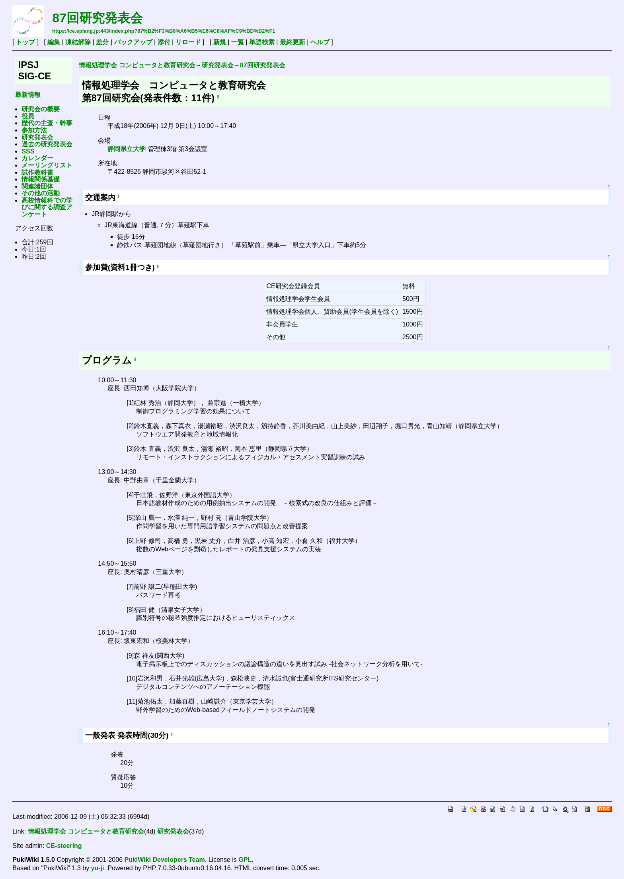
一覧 (237, 42)
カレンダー (37, 158)
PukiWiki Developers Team (165, 859)
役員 (27, 116)
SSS (27, 151)
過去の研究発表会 (46, 144)
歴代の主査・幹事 (46, 123)
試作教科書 (37, 172)
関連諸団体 (37, 186)
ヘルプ (320, 42)
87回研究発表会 (97, 18)
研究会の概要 (40, 109)
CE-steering (64, 845)
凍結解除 (78, 42)
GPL (245, 859)
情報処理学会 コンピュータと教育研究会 (137, 65)
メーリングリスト (46, 165)
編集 (53, 42)
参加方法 (34, 130)
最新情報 (28, 94)
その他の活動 (40, 193)
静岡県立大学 (126, 149)
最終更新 (292, 42)
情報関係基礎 (40, 179)
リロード (188, 42)
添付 (164, 42)
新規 (219, 42)
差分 (102, 42)
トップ (25, 42)
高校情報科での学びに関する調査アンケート (46, 207)
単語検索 (262, 42)
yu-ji (97, 868)
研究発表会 (37, 137)
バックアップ (133, 42)
